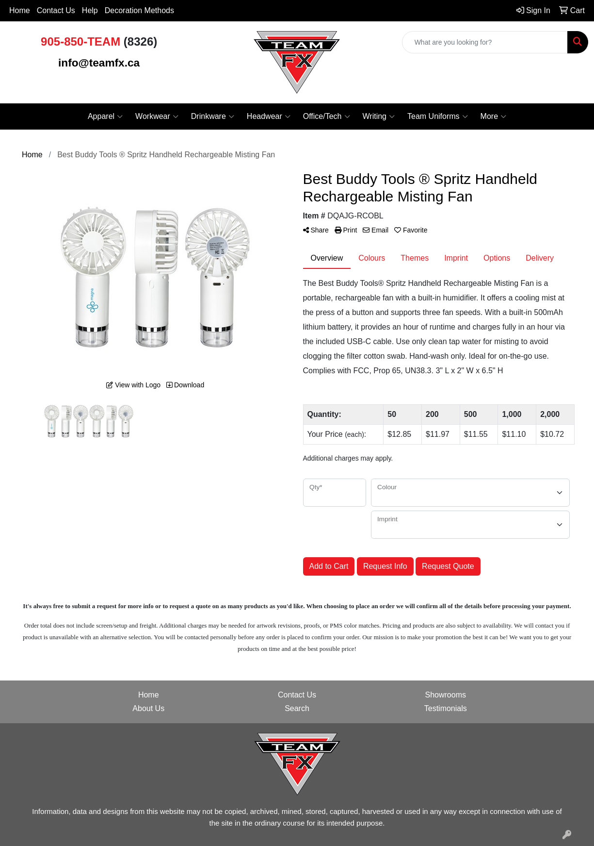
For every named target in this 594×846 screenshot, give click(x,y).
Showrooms (445, 695)
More (493, 116)
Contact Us (56, 10)
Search (297, 708)
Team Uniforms (437, 116)
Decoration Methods (139, 10)
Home (19, 10)
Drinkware (212, 116)
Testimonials (445, 708)
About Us (148, 708)
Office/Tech (326, 116)
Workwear (156, 116)
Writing (379, 116)
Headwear (268, 116)
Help (90, 10)
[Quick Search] (485, 42)
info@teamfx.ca (99, 62)
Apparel (105, 116)
